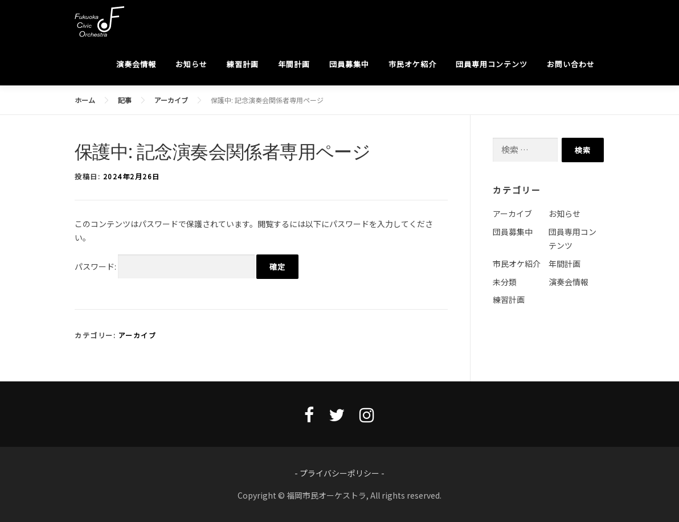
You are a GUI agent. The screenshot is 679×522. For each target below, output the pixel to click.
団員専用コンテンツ (491, 64)
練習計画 (243, 64)
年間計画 (294, 64)
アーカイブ (137, 335)
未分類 (505, 281)
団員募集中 (349, 64)
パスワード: (165, 266)
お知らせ (191, 64)
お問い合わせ (571, 64)
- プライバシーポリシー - (339, 473)
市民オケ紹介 (412, 64)
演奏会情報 (136, 64)
